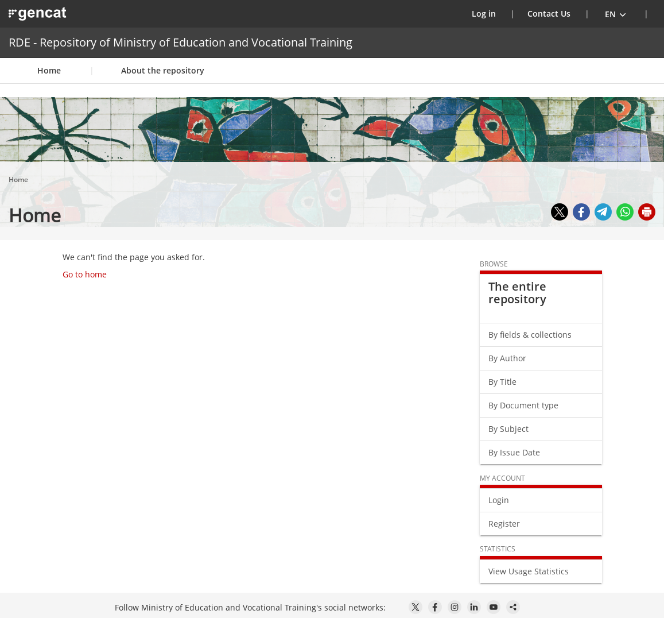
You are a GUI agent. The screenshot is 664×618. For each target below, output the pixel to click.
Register (504, 523)
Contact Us (548, 13)
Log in (491, 13)
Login (498, 500)
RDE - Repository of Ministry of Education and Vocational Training (180, 42)
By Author (507, 358)
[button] (616, 14)
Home (49, 70)
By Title (502, 381)
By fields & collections (530, 334)
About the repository (162, 70)
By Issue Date (514, 452)
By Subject (508, 428)
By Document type (523, 405)
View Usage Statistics (528, 571)
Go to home (85, 274)
